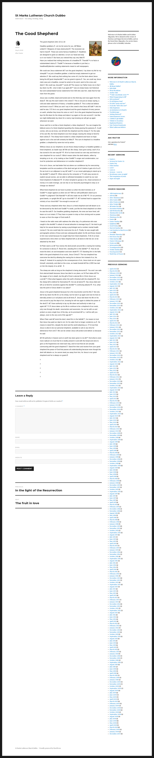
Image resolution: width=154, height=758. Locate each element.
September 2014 (115, 559)
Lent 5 (112, 168)
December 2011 (115, 630)
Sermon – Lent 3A (116, 172)
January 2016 (114, 524)
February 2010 (114, 677)
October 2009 (114, 686)
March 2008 (114, 727)
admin (17, 47)
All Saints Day (114, 206)
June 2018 (113, 472)
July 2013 (113, 589)
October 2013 (114, 582)
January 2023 (114, 353)
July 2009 (113, 693)
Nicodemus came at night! (118, 174)
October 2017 (114, 489)
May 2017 (113, 500)
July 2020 (113, 418)
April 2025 (113, 295)
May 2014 (113, 567)
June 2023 (113, 342)
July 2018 (113, 470)
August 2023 (114, 338)
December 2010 (115, 656)
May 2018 (113, 474)
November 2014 (115, 554)
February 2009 (115, 703)
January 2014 (114, 576)
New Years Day (114, 237)
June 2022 (113, 368)
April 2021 (113, 398)
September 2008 (115, 714)
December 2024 (115, 303)
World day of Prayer (116, 254)
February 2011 (114, 652)
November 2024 (115, 305)
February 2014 (114, 574)
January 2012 (114, 628)
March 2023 (114, 349)
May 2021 (113, 396)
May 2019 (113, 448)
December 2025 (115, 277)
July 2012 (113, 615)
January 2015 (114, 550)
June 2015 (113, 539)
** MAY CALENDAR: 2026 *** (119, 95)
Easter (112, 219)
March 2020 (114, 427)
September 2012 (115, 610)
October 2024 (114, 308)
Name (17, 437)
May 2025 (113, 293)
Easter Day (113, 163)
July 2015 (112, 537)
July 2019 (112, 444)
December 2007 (115, 734)
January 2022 (114, 379)
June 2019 (113, 446)
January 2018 (114, 483)
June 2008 (113, 721)
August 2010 (114, 665)
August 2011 (114, 639)
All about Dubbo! (115, 86)
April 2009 (113, 699)
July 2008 (113, 719)
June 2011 (113, 643)
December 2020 (115, 407)
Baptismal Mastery (116, 123)
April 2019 (113, 450)
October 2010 (114, 660)
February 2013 (114, 600)
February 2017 (114, 507)
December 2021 (115, 381)
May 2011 (113, 645)
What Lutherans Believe (118, 127)
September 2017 (115, 491)
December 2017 (115, 485)
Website (18, 457)
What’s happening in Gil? (118, 97)
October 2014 (114, 556)
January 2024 (114, 327)
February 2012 (114, 626)
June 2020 (113, 420)
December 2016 (115, 509)
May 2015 (113, 541)
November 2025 (115, 280)
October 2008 (114, 712)
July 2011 (112, 641)
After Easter (19, 53)
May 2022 (113, 370)
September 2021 (115, 388)
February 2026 (114, 273)
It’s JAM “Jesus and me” (118, 103)
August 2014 (114, 561)
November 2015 (115, 528)
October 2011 (114, 634)
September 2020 (115, 414)
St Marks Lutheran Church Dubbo (40, 15)
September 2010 (115, 662)
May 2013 (113, 593)
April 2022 (113, 373)
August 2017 (114, 494)
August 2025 (114, 286)
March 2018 (113, 479)
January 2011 (114, 654)
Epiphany (113, 224)
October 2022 (114, 360)
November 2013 (115, 580)
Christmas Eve (114, 217)
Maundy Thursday (116, 234)
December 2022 (115, 355)
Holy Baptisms (115, 108)
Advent (112, 196)
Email (17, 447)
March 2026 (114, 271)
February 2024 (115, 325)
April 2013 (113, 595)
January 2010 (114, 680)
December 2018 (115, 459)
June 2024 (113, 316)
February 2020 (115, 429)
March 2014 (113, 572)
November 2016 (115, 511)
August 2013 (114, 587)
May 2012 (113, 619)
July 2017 (112, 496)
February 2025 (114, 299)
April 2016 (113, 517)
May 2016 (113, 515)
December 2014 (115, 552)
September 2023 (115, 336)
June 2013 (113, 591)
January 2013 (114, 602)
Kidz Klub (113, 88)
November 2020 (115, 409)
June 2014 (113, 565)
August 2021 (114, 390)
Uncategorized (115, 252)
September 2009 (115, 688)
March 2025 (114, 297)
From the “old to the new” (118, 106)
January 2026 (114, 275)
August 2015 (114, 535)
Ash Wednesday (115, 211)
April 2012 (113, 621)
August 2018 (114, 468)
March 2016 (113, 520)
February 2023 (114, 351)
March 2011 (113, 649)
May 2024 (113, 318)
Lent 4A (112, 170)
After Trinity (114, 204)
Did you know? (114, 99)
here (115, 144)
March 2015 (113, 546)
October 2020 (114, 411)
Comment (20, 406)
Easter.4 (112, 159)
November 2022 (115, 357)
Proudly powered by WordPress (50, 748)
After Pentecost (115, 202)
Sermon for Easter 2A (117, 161)
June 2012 (113, 617)
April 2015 (113, 543)
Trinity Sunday (115, 250)
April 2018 (113, 476)
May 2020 (113, 422)
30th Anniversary (115, 193)
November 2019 (115, 435)
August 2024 (114, 312)
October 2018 (114, 463)
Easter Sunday (114, 221)
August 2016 (114, 513)
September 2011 (115, 636)
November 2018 (115, 461)
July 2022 (113, 366)
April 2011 (113, 647)
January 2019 (114, 457)
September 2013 (115, 584)
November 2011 (115, 632)
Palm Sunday (114, 166)
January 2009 (114, 706)
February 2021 (114, 403)
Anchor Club (114, 93)
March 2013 (113, 597)
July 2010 (113, 667)
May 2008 (113, 723)
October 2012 (114, 608)
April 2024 (113, 321)
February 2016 (114, 522)
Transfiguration (115, 247)
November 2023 (115, 331)
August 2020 (114, 416)
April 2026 (113, 269)
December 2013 (115, 578)
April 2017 (113, 502)
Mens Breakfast (115, 90)
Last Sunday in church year (119, 230)
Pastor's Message (116, 241)
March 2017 (113, 504)
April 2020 (113, 424)
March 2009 (114, 701)
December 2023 (115, 329)
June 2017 (113, 498)
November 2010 (115, 658)
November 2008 (115, 710)
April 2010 (113, 673)
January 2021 (114, 405)
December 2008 (115, 708)
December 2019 (115, 433)
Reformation (114, 245)
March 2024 (114, 323)
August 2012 (114, 613)
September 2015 (115, 533)
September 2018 (115, 466)
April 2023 (113, 347)
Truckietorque (114, 112)
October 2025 (114, 282)
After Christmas (115, 198)
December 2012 (115, 604)
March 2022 (114, 375)
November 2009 (115, 684)
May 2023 (113, 344)
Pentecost (113, 243)
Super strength (115, 179)
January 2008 (114, 732)
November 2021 (115, 383)
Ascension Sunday (116, 208)
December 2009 (115, 682)
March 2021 (113, 401)
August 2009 (114, 690)
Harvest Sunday (115, 228)
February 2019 (114, 455)
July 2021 (113, 392)
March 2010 (113, 675)
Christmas (113, 215)
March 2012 (113, 623)
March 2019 (113, 453)
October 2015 (114, 530)
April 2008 (113, 725)
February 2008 (115, 729)
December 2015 (115, 526)
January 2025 (114, 301)
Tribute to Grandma (116, 121)
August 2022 (114, 364)
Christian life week (116, 213)
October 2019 (114, 437)
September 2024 (115, 310)
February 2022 (114, 377)
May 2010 (113, 671)
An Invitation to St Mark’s (118, 110)
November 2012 (115, 606)
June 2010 (113, 669)
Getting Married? (115, 114)
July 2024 (113, 314)
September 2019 (115, 440)
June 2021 (113, 394)
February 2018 (114, 481)
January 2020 (114, 431)
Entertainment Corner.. (117, 116)
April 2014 (113, 569)
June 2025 (113, 290)
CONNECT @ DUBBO (116, 119)
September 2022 (115, 362)
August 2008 (114, 716)
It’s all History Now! (116, 101)
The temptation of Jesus (118, 176)
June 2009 (113, 695)
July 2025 (113, 288)
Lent (111, 232)
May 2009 (113, 697)
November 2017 (115, 487)
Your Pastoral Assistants (118, 125)
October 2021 (114, 386)
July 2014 (113, 563)
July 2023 (113, 340)
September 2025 (115, 284)
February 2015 (114, 548)
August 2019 (114, 442)
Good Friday (114, 226)
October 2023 (114, 334)
